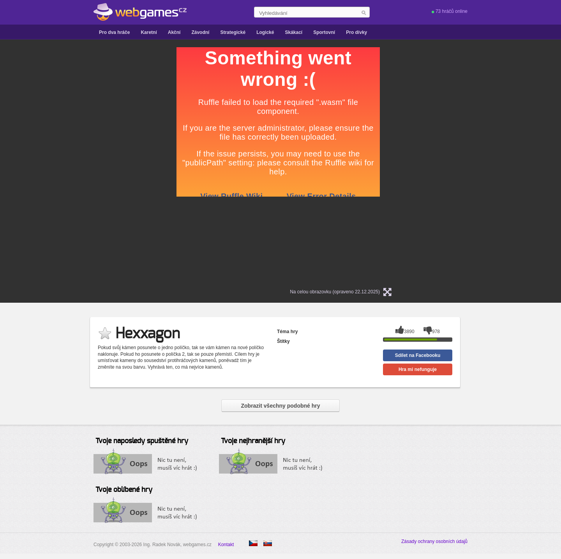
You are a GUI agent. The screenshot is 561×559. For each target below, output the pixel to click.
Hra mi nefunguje (418, 369)
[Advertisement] (79, 164)
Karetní (149, 32)
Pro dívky (356, 32)
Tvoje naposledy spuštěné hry (141, 441)
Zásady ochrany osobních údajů (434, 541)
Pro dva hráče (114, 32)
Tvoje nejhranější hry (253, 441)
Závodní (200, 32)
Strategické (232, 32)
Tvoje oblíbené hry (123, 489)
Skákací (293, 32)
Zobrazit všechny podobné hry (280, 406)
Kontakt (226, 544)
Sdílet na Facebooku (418, 355)
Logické (265, 32)
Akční (174, 32)
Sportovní (324, 32)
